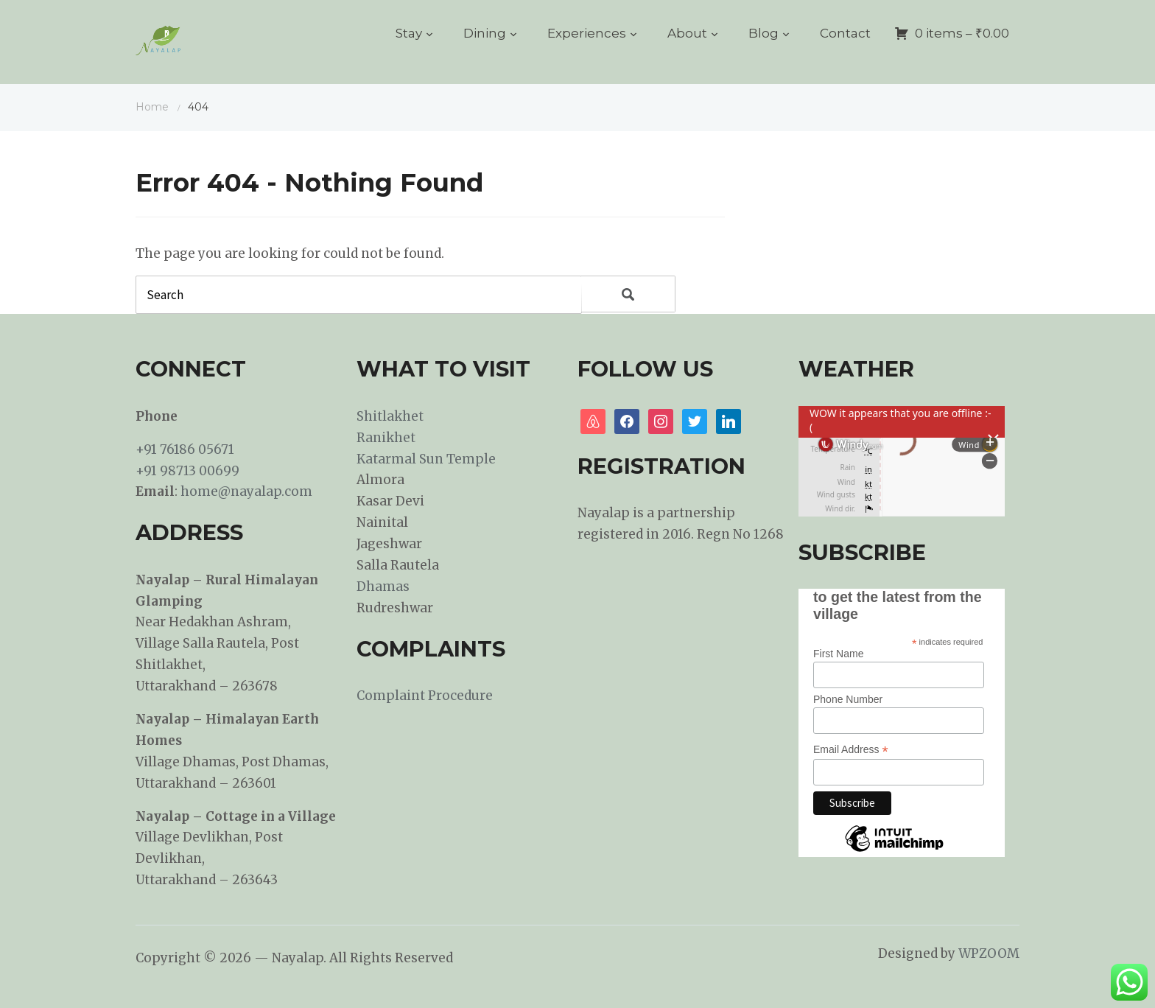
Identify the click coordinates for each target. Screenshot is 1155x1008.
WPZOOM (988, 953)
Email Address (850, 750)
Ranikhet (386, 438)
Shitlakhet (390, 416)
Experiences (586, 33)
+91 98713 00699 (187, 471)
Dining (484, 33)
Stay (409, 33)
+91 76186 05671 (185, 449)
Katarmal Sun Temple (426, 459)
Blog (763, 33)
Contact (845, 33)
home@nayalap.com (246, 491)
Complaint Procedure (425, 695)
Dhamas (383, 586)
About (687, 33)
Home (152, 106)
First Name (838, 653)
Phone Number (847, 699)
